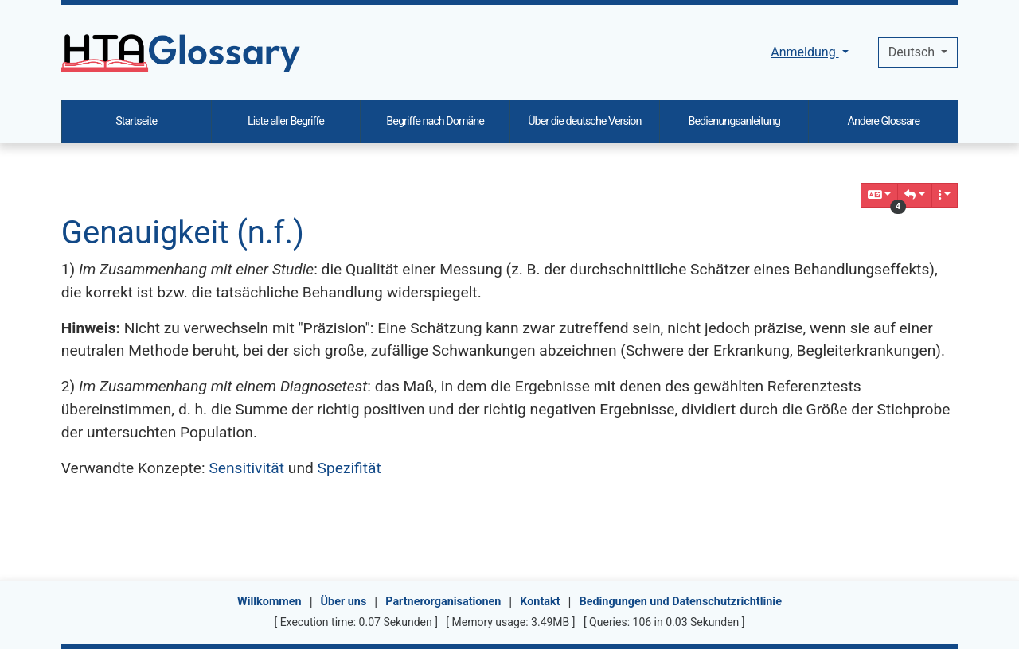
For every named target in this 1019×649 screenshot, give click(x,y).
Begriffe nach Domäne (435, 121)
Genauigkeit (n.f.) (182, 232)
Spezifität (349, 468)
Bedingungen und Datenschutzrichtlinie (680, 601)
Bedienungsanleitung (733, 121)
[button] (914, 195)
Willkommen (269, 601)
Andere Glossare (884, 121)
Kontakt (540, 601)
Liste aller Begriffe (286, 121)
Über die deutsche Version (584, 121)
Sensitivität (246, 468)
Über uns (344, 601)
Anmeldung (804, 52)
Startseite (136, 121)
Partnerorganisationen (443, 601)
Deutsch (913, 52)
